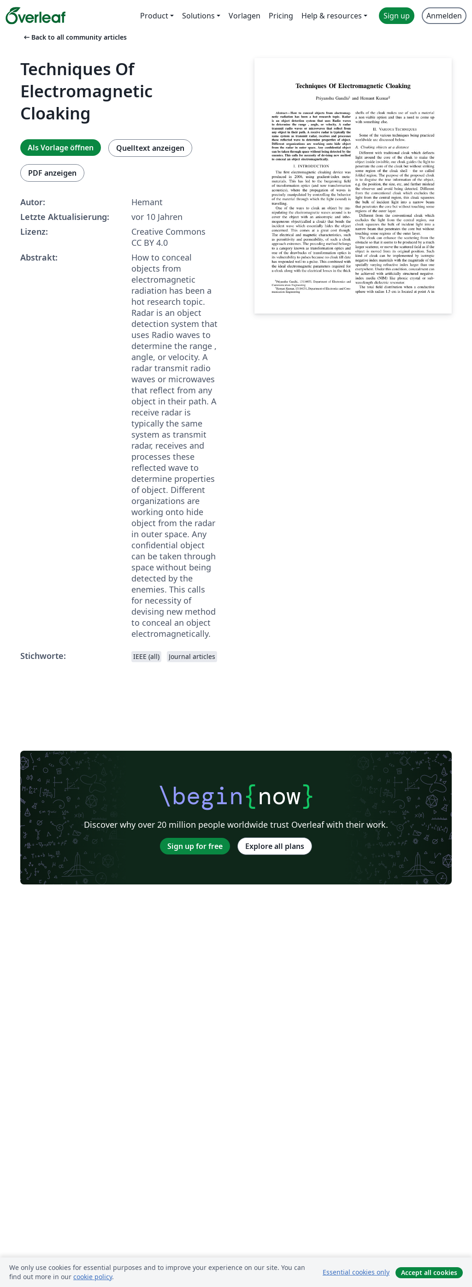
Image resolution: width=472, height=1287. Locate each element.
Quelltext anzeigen (150, 148)
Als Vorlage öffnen (61, 147)
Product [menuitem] (154, 16)
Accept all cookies (429, 1272)
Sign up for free (195, 846)
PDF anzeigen (52, 173)
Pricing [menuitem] (281, 16)
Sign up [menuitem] (397, 16)
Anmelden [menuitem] (444, 16)
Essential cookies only (356, 1272)
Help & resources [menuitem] (331, 16)
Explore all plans (274, 846)
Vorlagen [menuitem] (244, 16)
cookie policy (92, 1276)
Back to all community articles (74, 37)
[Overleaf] (35, 15)
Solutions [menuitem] (198, 16)
